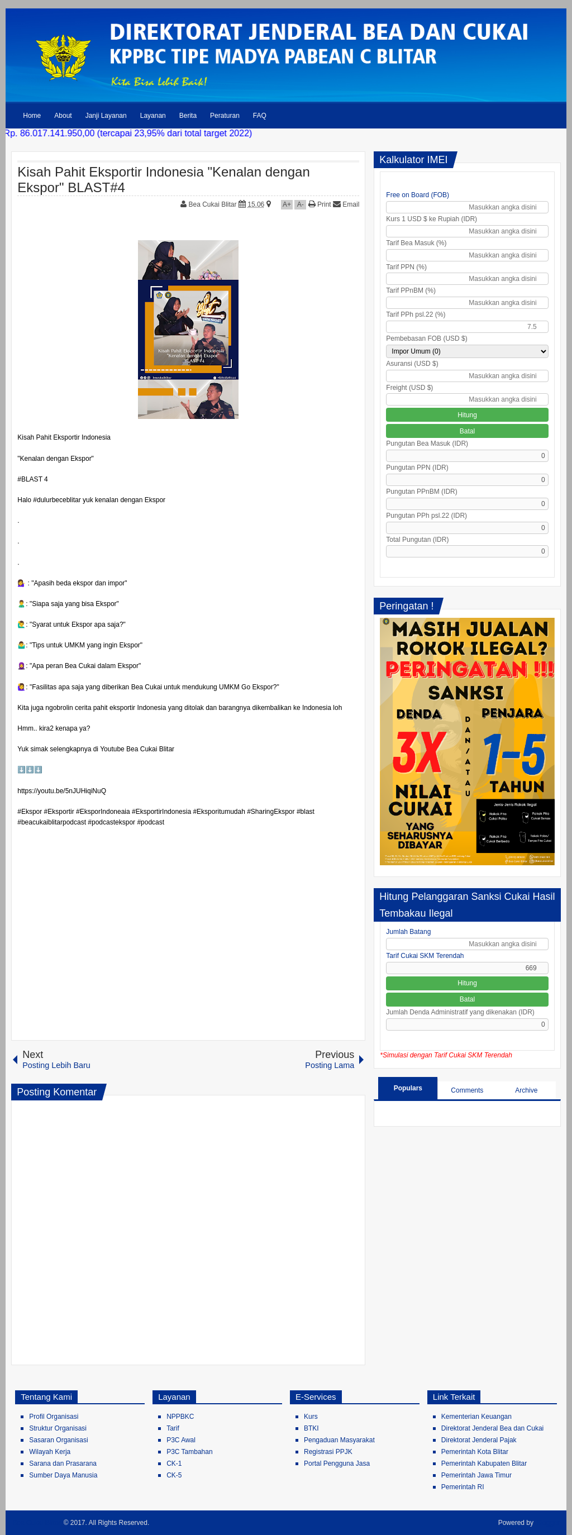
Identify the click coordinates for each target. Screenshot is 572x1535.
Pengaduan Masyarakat (339, 1440)
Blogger (547, 1523)
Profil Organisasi (53, 1416)
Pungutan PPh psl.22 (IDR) (426, 515)
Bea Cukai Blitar (214, 204)
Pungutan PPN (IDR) (417, 467)
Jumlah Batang (408, 932)
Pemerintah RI (462, 1487)
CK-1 (174, 1463)
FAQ (259, 116)
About (63, 116)
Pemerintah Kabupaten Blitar (484, 1463)
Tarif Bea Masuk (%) (416, 243)
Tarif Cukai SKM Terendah (425, 956)
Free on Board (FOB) (417, 195)
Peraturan (225, 116)
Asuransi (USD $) (412, 364)
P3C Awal (181, 1440)
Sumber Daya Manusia (63, 1475)
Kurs (311, 1416)
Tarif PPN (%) (406, 267)
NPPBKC (180, 1416)
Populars (408, 1088)
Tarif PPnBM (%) (411, 290)
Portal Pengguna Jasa (337, 1463)
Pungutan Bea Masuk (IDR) (427, 443)
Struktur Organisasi (58, 1428)
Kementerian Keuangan (476, 1416)
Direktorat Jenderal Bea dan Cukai (492, 1428)
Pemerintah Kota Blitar (474, 1452)
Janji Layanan (106, 116)
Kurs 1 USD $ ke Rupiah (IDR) (431, 219)
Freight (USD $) (409, 388)
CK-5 (174, 1475)
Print (319, 204)
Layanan (153, 116)
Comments (467, 1090)
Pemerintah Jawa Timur (476, 1475)
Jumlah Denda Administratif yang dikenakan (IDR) (460, 1012)
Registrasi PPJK (328, 1452)
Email (346, 204)
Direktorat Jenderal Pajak (479, 1440)
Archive (526, 1090)
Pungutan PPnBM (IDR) (421, 491)
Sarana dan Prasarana (63, 1463)
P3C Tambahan (189, 1452)
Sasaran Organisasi (58, 1440)
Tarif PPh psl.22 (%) (415, 314)
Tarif (172, 1428)
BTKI (311, 1428)
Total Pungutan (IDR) (417, 540)
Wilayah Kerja (49, 1452)
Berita (188, 116)
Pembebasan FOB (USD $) (426, 338)
